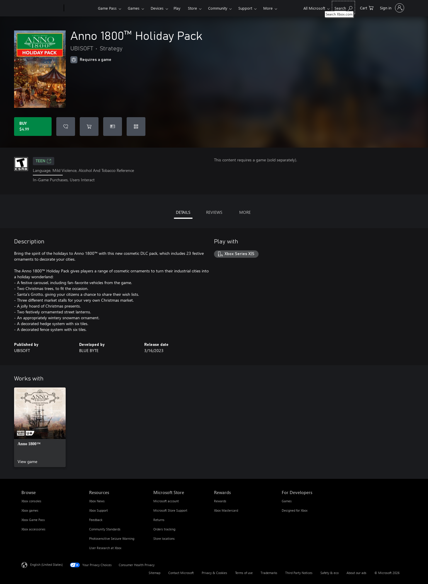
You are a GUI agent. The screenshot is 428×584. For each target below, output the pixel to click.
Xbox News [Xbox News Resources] (97, 501)
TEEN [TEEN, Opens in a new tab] (43, 161)
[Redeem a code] (136, 126)
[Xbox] (80, 8)
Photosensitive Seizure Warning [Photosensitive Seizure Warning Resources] (111, 538)
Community (217, 8)
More (268, 8)
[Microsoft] (41, 8)
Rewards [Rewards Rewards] (220, 501)
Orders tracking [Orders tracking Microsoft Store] (164, 529)
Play (177, 8)
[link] (40, 427)
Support (245, 8)
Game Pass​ (107, 8)
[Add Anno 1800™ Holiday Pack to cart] (89, 126)
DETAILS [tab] (183, 212)
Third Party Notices (298, 573)
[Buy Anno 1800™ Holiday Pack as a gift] (112, 126)
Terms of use (244, 573)
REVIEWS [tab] (214, 212)
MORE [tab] (245, 212)
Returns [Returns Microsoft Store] (158, 520)
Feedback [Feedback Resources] (95, 520)
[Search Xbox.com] (343, 7)
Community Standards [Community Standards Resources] (104, 529)
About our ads (356, 573)
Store (192, 8)
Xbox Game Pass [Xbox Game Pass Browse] (33, 520)
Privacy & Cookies (214, 573)
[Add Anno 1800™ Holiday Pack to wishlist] (65, 126)
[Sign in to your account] (391, 8)
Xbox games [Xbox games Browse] (29, 510)
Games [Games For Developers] (287, 501)
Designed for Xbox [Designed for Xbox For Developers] (295, 510)
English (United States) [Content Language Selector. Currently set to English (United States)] (46, 564)
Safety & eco (329, 573)
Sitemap (154, 573)
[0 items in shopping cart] (366, 7)
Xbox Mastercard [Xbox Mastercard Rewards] (226, 510)
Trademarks (269, 573)
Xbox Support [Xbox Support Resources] (98, 510)
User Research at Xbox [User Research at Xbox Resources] (105, 548)
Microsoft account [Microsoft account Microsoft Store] (166, 501)
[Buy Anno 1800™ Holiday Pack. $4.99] (33, 126)
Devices (157, 8)
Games (134, 8)
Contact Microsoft (181, 573)
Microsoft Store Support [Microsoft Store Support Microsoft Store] (170, 510)
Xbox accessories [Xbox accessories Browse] (33, 529)
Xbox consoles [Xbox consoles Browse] (31, 501)
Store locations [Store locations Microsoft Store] (164, 538)
